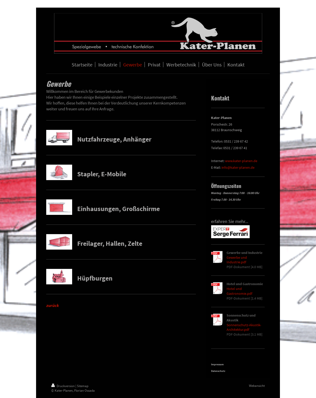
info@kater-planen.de (238, 167)
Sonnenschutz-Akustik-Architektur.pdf (244, 327)
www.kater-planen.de (241, 161)
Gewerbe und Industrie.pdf (237, 260)
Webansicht (257, 386)
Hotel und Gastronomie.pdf (239, 291)
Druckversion (63, 386)
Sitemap (82, 386)
